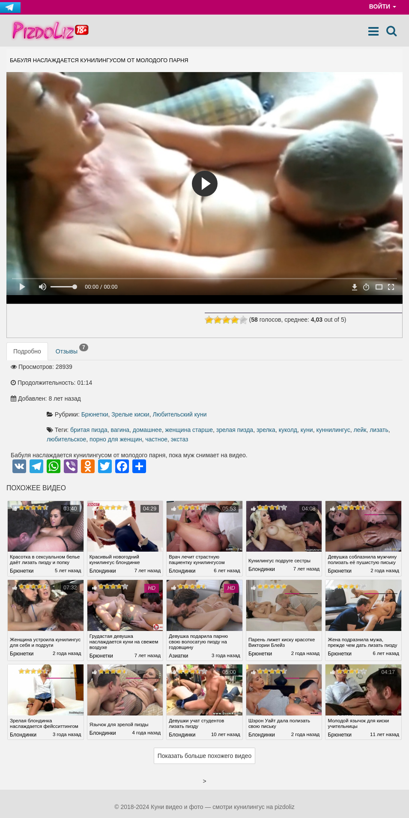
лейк (247, 392)
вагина (239, 382)
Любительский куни (299, 367)
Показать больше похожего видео (205, 730)
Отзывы (72, 349)
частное (177, 401)
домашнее (266, 382)
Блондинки (103, 538)
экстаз (200, 401)
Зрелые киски (249, 367)
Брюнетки (213, 367)
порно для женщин (348, 392)
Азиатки (178, 625)
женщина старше (308, 382)
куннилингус (220, 392)
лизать (266, 392)
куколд (175, 392)
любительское (298, 392)
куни (194, 392)
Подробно (27, 351)
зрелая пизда (353, 382)
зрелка (385, 382)
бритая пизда (208, 382)
